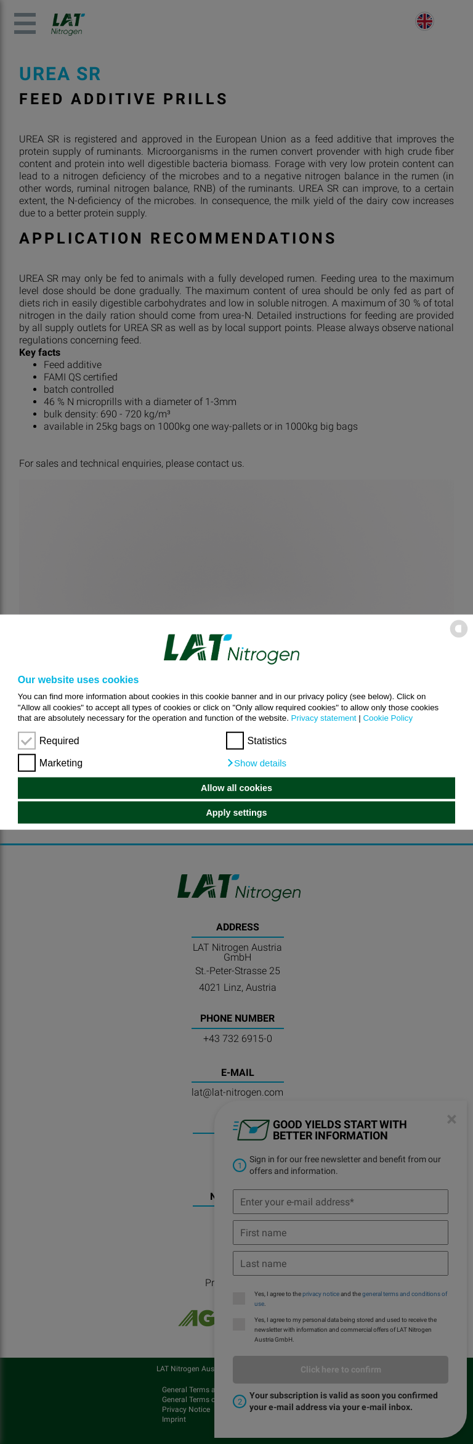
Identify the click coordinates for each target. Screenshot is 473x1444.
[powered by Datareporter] (459, 636)
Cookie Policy (388, 718)
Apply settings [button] (236, 813)
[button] (256, 763)
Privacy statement (324, 718)
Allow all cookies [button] (236, 788)
